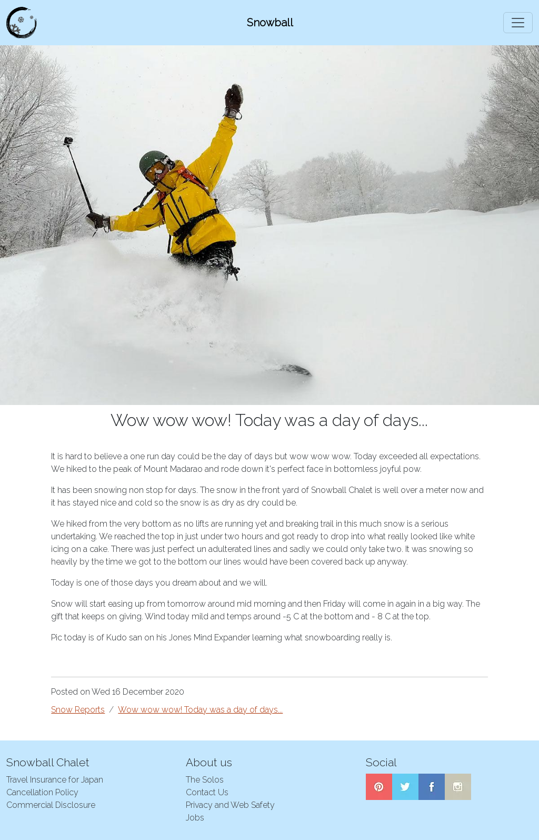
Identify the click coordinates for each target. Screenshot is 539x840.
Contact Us (207, 792)
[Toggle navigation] (518, 22)
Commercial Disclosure (50, 805)
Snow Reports (78, 710)
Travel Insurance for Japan (54, 780)
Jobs (195, 818)
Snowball (270, 22)
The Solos (205, 780)
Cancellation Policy (42, 792)
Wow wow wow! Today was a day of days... (200, 710)
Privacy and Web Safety (230, 805)
